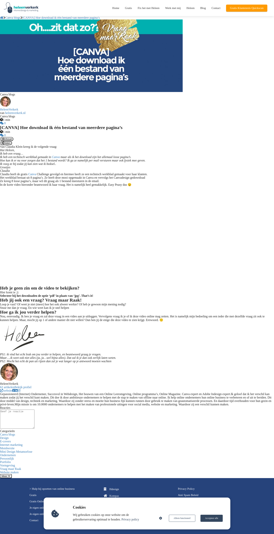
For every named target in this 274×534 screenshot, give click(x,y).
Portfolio (5, 462)
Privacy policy (130, 519)
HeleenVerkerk (9, 109)
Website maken (9, 472)
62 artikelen (7, 387)
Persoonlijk (7, 458)
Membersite (7, 448)
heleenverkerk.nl (15, 113)
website (6, 390)
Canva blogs (7, 434)
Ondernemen (8, 455)
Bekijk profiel (22, 387)
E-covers (5, 441)
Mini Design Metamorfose (16, 451)
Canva (56, 157)
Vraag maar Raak (10, 468)
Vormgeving (7, 465)
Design (4, 438)
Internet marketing (11, 444)
